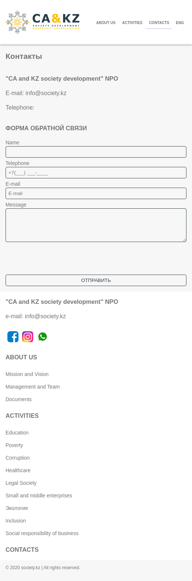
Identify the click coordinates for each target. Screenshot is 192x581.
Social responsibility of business (42, 539)
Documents (19, 405)
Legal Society (21, 488)
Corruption (18, 463)
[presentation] (62, 265)
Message (16, 205)
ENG (180, 23)
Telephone (18, 163)
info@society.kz (45, 93)
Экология (17, 514)
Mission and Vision (27, 380)
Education (17, 438)
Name (12, 142)
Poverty (14, 451)
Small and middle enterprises (39, 501)
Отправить (96, 286)
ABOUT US (106, 23)
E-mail (13, 184)
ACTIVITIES (132, 23)
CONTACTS (159, 23)
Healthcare (18, 476)
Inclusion (16, 526)
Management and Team (33, 392)
